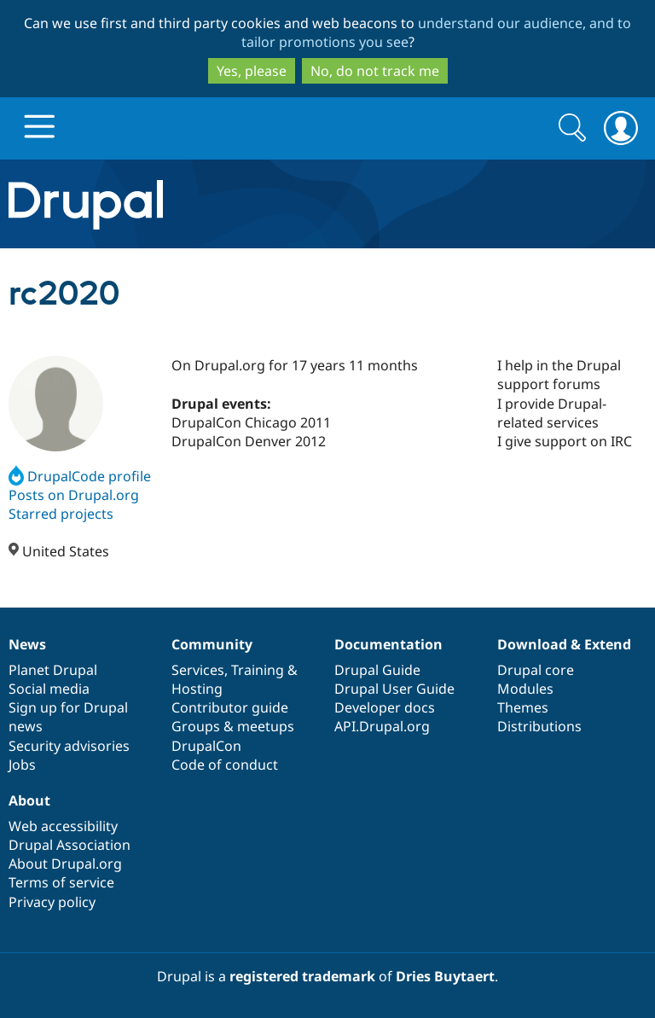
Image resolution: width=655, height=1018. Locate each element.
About (29, 800)
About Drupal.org (65, 863)
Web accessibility (63, 826)
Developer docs (384, 707)
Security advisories (69, 745)
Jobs (22, 764)
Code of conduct (224, 764)
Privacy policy (52, 902)
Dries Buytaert (445, 976)
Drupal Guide (377, 669)
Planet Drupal (53, 669)
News (27, 644)
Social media (49, 688)
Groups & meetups (232, 726)
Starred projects (61, 513)
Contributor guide (229, 707)
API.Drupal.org (382, 726)
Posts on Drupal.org (74, 495)
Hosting (197, 688)
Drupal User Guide (394, 688)
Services (197, 669)
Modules (525, 688)
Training (257, 669)
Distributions (539, 726)
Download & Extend (564, 644)
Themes (522, 707)
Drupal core (535, 669)
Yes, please (252, 70)
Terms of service (61, 882)
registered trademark (302, 976)
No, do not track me (374, 70)
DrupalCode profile (80, 476)
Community (211, 644)
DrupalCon (206, 745)
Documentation (388, 644)
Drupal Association (69, 844)
